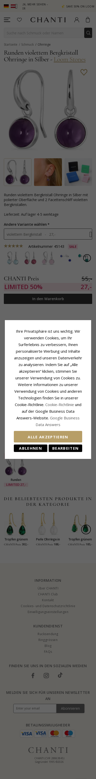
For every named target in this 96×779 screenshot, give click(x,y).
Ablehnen (30, 448)
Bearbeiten (65, 448)
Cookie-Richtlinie (59, 404)
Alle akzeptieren (48, 436)
